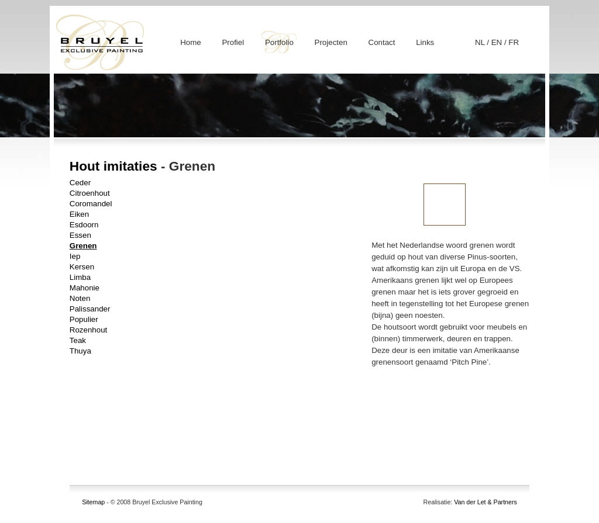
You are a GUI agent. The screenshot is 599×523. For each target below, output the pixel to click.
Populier (84, 319)
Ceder (80, 182)
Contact (382, 42)
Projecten (331, 42)
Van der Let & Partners (485, 501)
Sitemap (93, 501)
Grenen (83, 245)
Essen (80, 235)
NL (481, 42)
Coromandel (91, 203)
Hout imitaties (113, 166)
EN (497, 42)
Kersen (82, 266)
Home (190, 42)
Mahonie (84, 287)
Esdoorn (84, 224)
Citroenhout (90, 193)
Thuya (80, 351)
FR (513, 42)
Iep (75, 256)
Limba (80, 277)
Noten (80, 298)
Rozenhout (88, 329)
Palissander (90, 308)
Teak (78, 340)
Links (425, 42)
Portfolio (279, 42)
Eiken (79, 214)
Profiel (233, 42)
